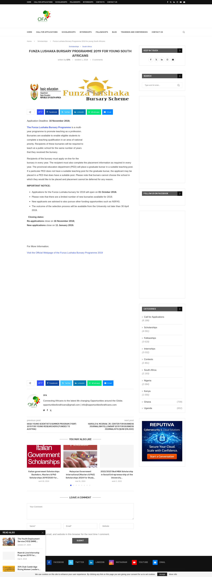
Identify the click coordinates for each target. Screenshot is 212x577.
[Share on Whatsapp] (94, 112)
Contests (100, 2)
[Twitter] (171, 2)
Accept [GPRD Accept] (162, 574)
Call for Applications (43, 2)
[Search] (183, 32)
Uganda (163, 408)
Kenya (147, 391)
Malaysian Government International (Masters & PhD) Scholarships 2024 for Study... (80, 474)
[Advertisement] (136, 16)
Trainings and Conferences (134, 32)
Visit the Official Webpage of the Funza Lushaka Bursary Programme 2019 (65, 253)
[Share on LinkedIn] (79, 112)
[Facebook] (167, 2)
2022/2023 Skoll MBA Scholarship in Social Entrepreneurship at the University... (117, 474)
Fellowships (75, 2)
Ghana (163, 402)
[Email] (184, 2)
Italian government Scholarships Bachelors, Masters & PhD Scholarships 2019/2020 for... (43, 474)
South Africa (150, 370)
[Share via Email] (107, 112)
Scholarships (61, 2)
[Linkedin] (174, 2)
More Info (173, 574)
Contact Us (112, 2)
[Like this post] (41, 112)
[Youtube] (181, 2)
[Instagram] (177, 2)
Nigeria (147, 380)
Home (29, 2)
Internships (88, 2)
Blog (114, 32)
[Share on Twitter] (66, 112)
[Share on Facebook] (52, 112)
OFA (68, 60)
